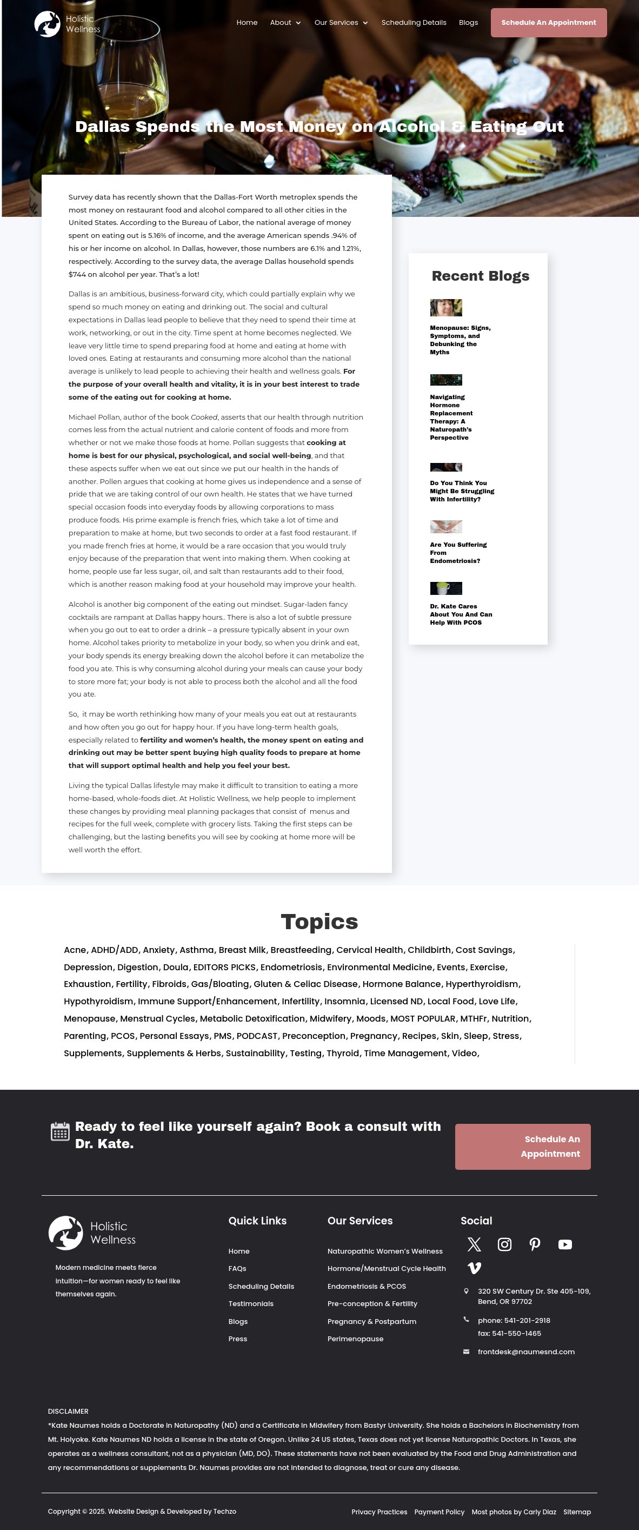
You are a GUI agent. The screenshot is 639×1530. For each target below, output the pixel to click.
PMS (222, 1036)
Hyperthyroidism (481, 984)
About (280, 23)
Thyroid (343, 1053)
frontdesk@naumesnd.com (526, 1352)
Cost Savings (484, 950)
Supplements (93, 1053)
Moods (370, 1018)
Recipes (419, 1036)
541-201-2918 (527, 1320)
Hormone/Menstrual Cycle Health (387, 1268)
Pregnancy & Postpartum (372, 1321)
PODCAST (257, 1036)
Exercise (487, 967)
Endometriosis (291, 967)
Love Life (497, 1001)
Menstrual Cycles (157, 1018)
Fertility (131, 984)
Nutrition (510, 1018)
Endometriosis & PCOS (367, 1286)
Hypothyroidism (98, 1001)
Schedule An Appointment (549, 22)
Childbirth (429, 950)
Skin (450, 1036)
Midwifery (330, 1018)
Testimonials (251, 1304)
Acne (75, 950)
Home (247, 23)
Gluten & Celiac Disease (306, 984)
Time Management (405, 1053)
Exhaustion (87, 984)
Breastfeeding (301, 950)
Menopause (89, 1018)
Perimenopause (355, 1339)
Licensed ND (396, 1001)
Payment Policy (440, 1511)
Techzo (225, 1511)
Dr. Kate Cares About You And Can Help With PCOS (461, 614)
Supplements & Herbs (174, 1053)
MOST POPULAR (423, 1018)
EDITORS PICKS (225, 967)
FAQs (238, 1268)
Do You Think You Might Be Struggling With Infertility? (462, 491)
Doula (176, 967)
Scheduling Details (414, 23)
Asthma (196, 950)
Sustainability (255, 1053)
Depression (88, 967)
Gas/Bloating (220, 984)
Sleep (476, 1036)
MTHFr (474, 1018)
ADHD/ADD (114, 950)
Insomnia (344, 1001)
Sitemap (577, 1511)
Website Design (133, 1511)
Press (238, 1339)
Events (451, 967)
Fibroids (169, 984)
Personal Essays (174, 1036)
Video (464, 1053)
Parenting (85, 1036)
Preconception (313, 1036)
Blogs (468, 23)
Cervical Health (369, 950)
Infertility (301, 1001)
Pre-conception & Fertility (372, 1304)
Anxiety (159, 950)
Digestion (137, 967)
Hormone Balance (402, 984)
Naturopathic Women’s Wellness (385, 1251)
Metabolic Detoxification (252, 1018)
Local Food (451, 1001)
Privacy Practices (380, 1511)
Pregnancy (373, 1036)
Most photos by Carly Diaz (514, 1511)
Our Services (336, 23)
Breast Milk (242, 950)
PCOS (123, 1036)
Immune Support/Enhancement (207, 1001)
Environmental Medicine (379, 967)
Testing (306, 1053)
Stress (506, 1036)
